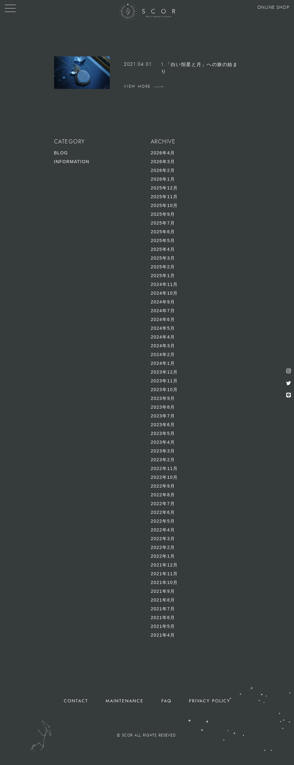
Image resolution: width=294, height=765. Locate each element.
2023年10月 (164, 389)
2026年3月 (163, 161)
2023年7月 (163, 415)
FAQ (166, 701)
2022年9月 (163, 485)
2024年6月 (163, 319)
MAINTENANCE (125, 701)
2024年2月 (163, 354)
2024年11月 (164, 284)
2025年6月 (163, 231)
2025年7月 (163, 222)
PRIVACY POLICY (209, 701)
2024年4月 (163, 336)
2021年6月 (163, 617)
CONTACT (76, 701)
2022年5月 (163, 521)
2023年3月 (163, 450)
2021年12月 (164, 564)
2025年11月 (164, 196)
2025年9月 (163, 214)
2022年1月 (163, 556)
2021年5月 (163, 626)
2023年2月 (163, 459)
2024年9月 (163, 301)
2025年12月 (164, 187)
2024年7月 (163, 310)
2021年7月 (163, 608)
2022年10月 (164, 477)
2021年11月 (164, 573)
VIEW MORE (137, 86)
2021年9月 (163, 591)
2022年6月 (163, 512)
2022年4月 (163, 529)
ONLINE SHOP (273, 7)
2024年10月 (164, 293)
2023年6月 (163, 424)
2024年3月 (163, 345)
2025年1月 (163, 275)
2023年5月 (163, 433)
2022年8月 (163, 494)
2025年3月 (163, 258)
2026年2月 (163, 170)
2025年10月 (164, 205)
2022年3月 (163, 538)
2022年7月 (163, 503)
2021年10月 (164, 582)
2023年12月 (164, 372)
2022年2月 (163, 547)
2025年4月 (163, 249)
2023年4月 (163, 442)
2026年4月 (163, 152)
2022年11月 (164, 468)
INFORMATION (71, 161)
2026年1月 (163, 179)
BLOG (61, 152)
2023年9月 (163, 398)
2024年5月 (163, 328)
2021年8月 (163, 599)
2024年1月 (163, 363)
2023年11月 (164, 380)
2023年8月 (163, 407)
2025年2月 (163, 266)
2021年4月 (163, 635)
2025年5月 (163, 240)
